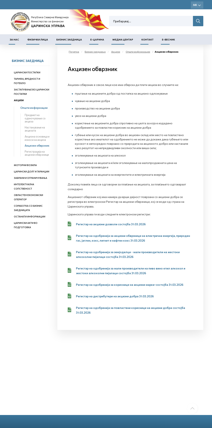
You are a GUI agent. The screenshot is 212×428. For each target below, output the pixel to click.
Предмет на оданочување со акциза (35, 118)
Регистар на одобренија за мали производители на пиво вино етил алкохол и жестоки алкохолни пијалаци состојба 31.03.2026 (130, 271)
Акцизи (19, 100)
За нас (14, 39)
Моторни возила (25, 165)
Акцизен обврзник (37, 145)
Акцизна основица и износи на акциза (37, 138)
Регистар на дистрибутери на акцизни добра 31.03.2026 (115, 296)
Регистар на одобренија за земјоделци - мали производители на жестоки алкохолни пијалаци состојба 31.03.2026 (128, 254)
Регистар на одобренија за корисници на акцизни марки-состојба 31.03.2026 (129, 284)
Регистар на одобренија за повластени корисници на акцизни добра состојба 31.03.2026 (130, 310)
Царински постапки (27, 72)
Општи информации (34, 107)
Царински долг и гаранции (31, 171)
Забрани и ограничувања (30, 178)
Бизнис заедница (69, 39)
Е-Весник (168, 39)
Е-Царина (97, 39)
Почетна (74, 51)
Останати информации (29, 216)
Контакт (147, 39)
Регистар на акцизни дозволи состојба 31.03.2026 (111, 224)
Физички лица (37, 39)
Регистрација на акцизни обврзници (37, 153)
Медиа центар (122, 39)
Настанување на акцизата (35, 129)
